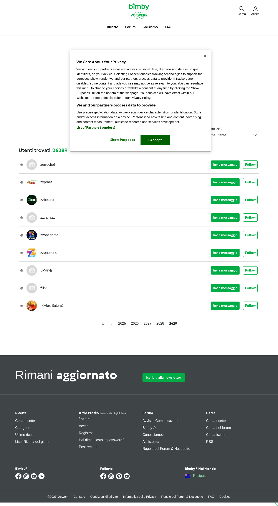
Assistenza (150, 442)
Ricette (20, 413)
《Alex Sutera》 (52, 305)
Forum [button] (130, 27)
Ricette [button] (112, 27)
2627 (148, 323)
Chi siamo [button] (150, 27)
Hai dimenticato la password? (101, 440)
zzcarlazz (47, 217)
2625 (122, 323)
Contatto (79, 496)
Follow (250, 164)
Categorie (22, 428)
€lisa (44, 288)
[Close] (205, 56)
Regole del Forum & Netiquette (166, 448)
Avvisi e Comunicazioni (160, 421)
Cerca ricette (25, 421)
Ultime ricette (25, 435)
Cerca (210, 413)
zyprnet (46, 182)
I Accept (155, 140)
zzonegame (49, 235)
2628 (160, 323)
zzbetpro (47, 200)
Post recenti (88, 447)
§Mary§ (46, 270)
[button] (242, 10)
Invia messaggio (225, 164)
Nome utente (231, 135)
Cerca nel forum (218, 428)
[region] (140, 101)
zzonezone (48, 253)
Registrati (86, 433)
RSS (209, 442)
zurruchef (47, 164)
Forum (147, 413)
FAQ (211, 496)
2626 (135, 323)
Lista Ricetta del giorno (33, 442)
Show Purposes (122, 140)
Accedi (84, 426)
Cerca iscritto (216, 435)
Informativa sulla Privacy (139, 496)
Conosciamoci (153, 435)
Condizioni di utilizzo (104, 496)
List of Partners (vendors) (95, 128)
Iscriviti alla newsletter (163, 377)
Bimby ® (149, 428)
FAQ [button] (168, 27)
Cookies (225, 496)
